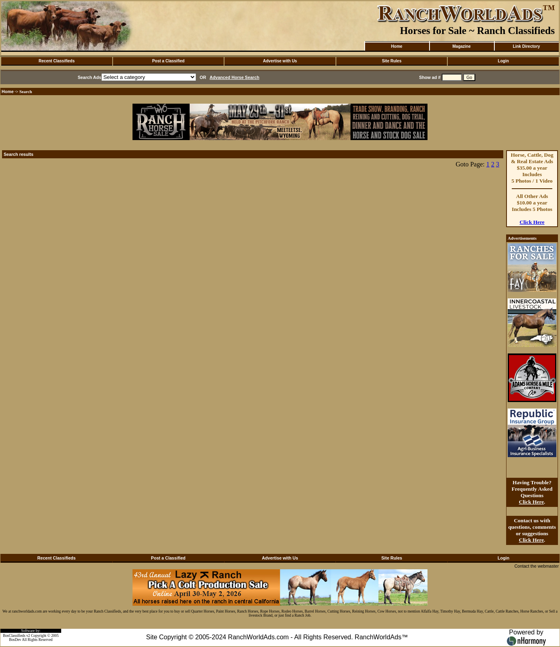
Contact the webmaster (536, 566)
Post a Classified (168, 61)
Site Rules (391, 61)
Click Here (532, 222)
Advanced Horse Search (234, 77)
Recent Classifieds (56, 61)
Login (503, 61)
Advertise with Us (280, 61)
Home (396, 46)
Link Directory (526, 46)
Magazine (461, 46)
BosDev (15, 640)
